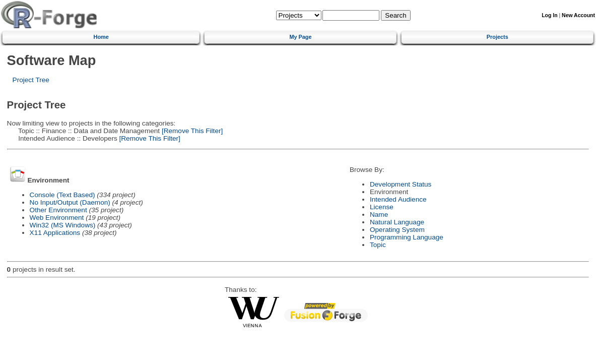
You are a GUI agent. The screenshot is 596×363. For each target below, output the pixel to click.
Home (101, 37)
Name (379, 214)
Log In (549, 15)
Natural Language (397, 222)
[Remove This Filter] (191, 131)
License (381, 207)
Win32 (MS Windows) (63, 225)
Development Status (400, 184)
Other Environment (58, 210)
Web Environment (57, 217)
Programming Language (406, 237)
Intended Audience (398, 199)
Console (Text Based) (62, 195)
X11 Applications (55, 232)
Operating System (397, 229)
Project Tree (31, 80)
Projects (497, 37)
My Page (300, 37)
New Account (578, 15)
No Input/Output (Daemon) (70, 202)
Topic (378, 245)
